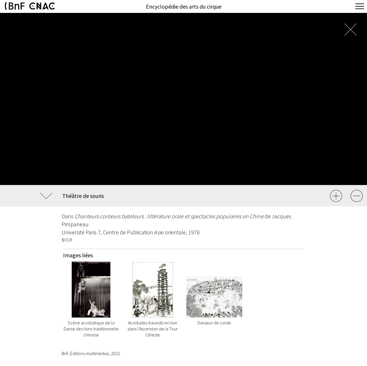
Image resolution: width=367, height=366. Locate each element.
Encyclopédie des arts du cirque (183, 6)
